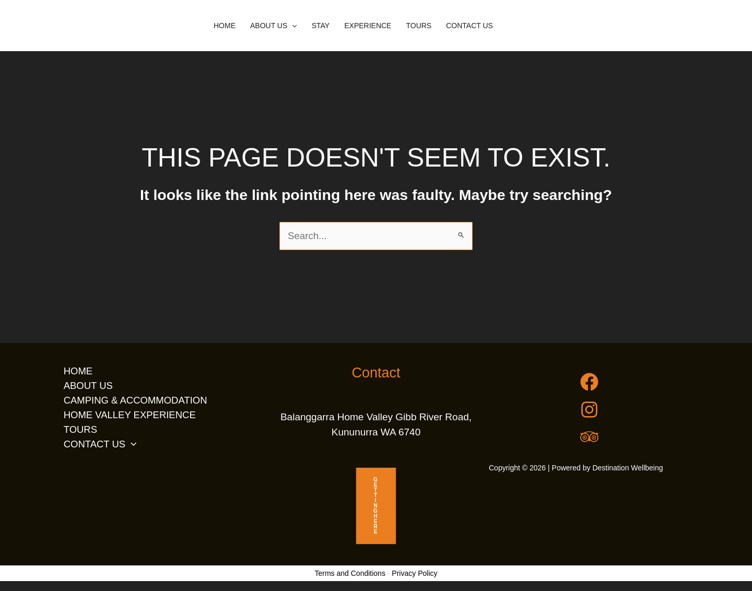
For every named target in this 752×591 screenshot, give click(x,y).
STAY (321, 25)
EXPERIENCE (367, 25)
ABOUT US (273, 26)
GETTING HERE (376, 506)
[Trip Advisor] (589, 437)
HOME (225, 25)
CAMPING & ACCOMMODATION (136, 400)
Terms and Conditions (350, 574)
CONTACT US (469, 25)
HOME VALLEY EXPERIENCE (130, 415)
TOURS (418, 25)
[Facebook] (589, 382)
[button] (292, 26)
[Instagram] (589, 409)
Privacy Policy (414, 574)
